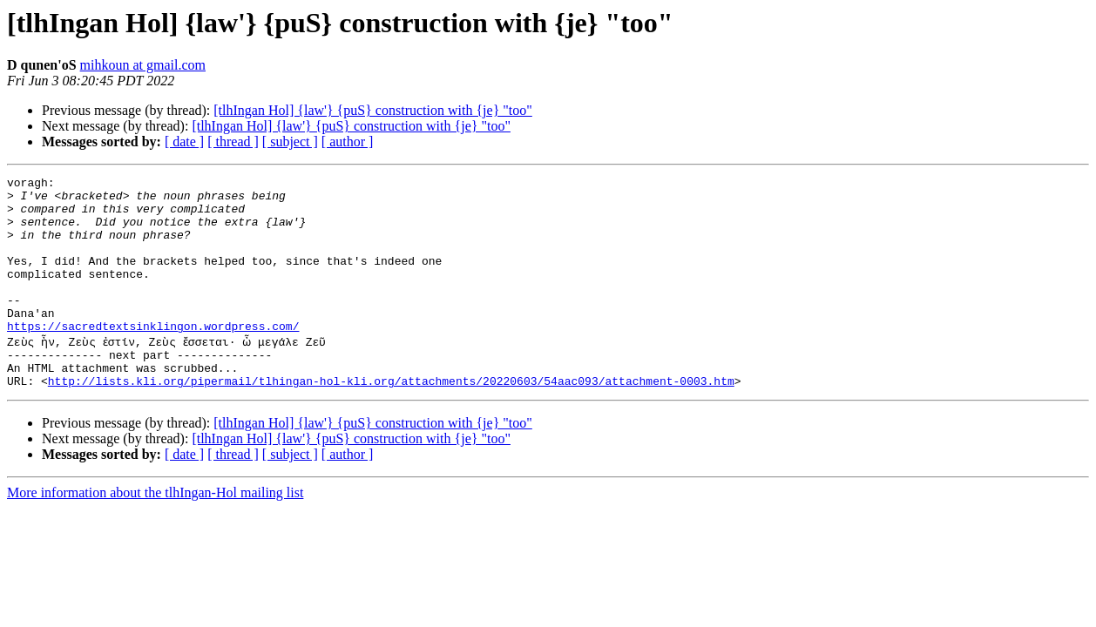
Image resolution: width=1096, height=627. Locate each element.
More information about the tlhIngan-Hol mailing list (155, 531)
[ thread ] (233, 141)
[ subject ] (290, 141)
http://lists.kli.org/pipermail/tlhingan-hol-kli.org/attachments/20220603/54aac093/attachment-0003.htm (391, 420)
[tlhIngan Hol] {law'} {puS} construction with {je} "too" (372, 110)
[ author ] (347, 141)
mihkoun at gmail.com (143, 64)
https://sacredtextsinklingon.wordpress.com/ (153, 357)
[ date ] (184, 141)
